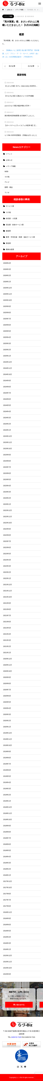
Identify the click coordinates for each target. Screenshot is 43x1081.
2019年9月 (7, 751)
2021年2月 (7, 646)
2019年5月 (7, 776)
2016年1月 (7, 949)
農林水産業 (10, 249)
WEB (6, 171)
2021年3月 (7, 640)
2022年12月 (7, 510)
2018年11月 (7, 813)
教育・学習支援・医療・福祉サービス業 (20, 237)
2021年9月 (7, 603)
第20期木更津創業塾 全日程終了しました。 (20, 116)
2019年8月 (7, 758)
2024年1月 (7, 430)
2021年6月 (7, 622)
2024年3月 (7, 418)
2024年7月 (7, 393)
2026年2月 (7, 275)
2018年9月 (7, 826)
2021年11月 (7, 591)
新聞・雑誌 (9, 187)
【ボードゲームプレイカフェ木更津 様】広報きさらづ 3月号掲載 (21, 125)
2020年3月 (7, 714)
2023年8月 (7, 461)
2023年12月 (7, 436)
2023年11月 (7, 442)
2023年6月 (7, 473)
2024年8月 (7, 387)
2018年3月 (7, 863)
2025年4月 (7, 337)
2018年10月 (7, 819)
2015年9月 (7, 974)
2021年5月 (7, 628)
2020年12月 (7, 659)
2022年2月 (7, 572)
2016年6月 (7, 925)
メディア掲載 (8, 16)
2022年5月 (7, 554)
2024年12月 (7, 362)
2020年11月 (7, 665)
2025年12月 (7, 288)
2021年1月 (7, 652)
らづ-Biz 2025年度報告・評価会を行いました (21, 135)
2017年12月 (7, 881)
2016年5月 (7, 931)
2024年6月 (7, 399)
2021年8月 (7, 609)
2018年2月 (7, 869)
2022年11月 (7, 516)
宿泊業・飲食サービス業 (15, 225)
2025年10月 (7, 300)
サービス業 (10, 206)
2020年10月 (7, 671)
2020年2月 (7, 720)
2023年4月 (7, 486)
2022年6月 (7, 547)
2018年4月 (7, 856)
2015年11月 (7, 962)
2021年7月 (7, 615)
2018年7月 (7, 838)
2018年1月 (7, 875)
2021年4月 (7, 634)
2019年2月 (7, 795)
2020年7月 (7, 690)
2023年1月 (7, 504)
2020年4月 (7, 708)
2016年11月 (7, 912)
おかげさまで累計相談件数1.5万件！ (18, 106)
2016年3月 (7, 943)
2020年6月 (7, 696)
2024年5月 (7, 405)
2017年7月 (7, 900)
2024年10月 (7, 374)
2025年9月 (7, 306)
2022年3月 (7, 566)
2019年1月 (7, 801)
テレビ (7, 182)
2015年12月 (7, 955)
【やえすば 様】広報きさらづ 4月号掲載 (19, 96)
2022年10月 (7, 523)
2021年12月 (7, 584)
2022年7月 (7, 541)
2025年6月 (7, 325)
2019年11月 (7, 739)
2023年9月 (7, 455)
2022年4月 (7, 560)
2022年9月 (7, 529)
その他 (7, 177)
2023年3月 (7, 492)
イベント (9, 154)
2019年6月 (7, 770)
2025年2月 (7, 350)
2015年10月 (7, 968)
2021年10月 (7, 597)
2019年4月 (7, 782)
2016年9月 (7, 918)
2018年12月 (7, 807)
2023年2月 (7, 498)
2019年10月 (7, 745)
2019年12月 (7, 733)
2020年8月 (7, 683)
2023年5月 (7, 479)
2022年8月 (7, 535)
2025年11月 (7, 294)
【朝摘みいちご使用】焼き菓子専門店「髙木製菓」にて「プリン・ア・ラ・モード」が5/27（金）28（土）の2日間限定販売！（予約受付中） (20, 53)
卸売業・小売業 (11, 218)
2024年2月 (7, 424)
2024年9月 (7, 380)
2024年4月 (7, 411)
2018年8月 (7, 832)
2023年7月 (7, 467)
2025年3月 (7, 343)
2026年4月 (7, 263)
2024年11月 (7, 368)
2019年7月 (7, 764)
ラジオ (7, 192)
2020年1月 (7, 727)
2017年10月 (7, 887)
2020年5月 (7, 702)
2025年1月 (7, 356)
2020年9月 (7, 677)
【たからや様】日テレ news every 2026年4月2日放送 (21, 86)
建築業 (8, 231)
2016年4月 (7, 937)
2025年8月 (7, 312)
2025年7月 (7, 319)
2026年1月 (7, 282)
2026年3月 (7, 269)
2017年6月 (7, 906)
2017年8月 (7, 894)
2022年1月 (7, 578)
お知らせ (9, 160)
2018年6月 (7, 844)
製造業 (8, 243)
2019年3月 (7, 788)
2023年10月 (7, 448)
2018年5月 (7, 850)
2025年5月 (7, 331)
